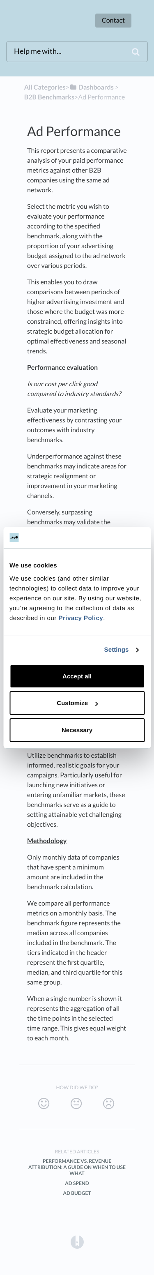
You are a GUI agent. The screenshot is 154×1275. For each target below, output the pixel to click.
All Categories (45, 87)
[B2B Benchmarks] (49, 97)
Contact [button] (113, 20)
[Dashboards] (91, 87)
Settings (116, 649)
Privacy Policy (80, 618)
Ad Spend (77, 1183)
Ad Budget (77, 1193)
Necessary (77, 729)
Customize (77, 702)
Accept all (77, 676)
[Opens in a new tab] (77, 1241)
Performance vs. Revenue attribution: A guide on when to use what (77, 1167)
